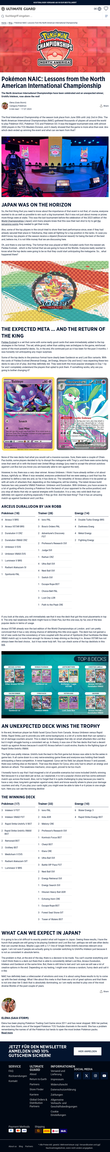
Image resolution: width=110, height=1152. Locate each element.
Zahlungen (57, 1094)
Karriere (34, 1094)
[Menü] (106, 16)
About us (13, 1146)
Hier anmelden (87, 1051)
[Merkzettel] (106, 8)
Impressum (57, 1079)
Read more (7, 1032)
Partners (34, 1084)
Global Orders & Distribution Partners (38, 1103)
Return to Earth (38, 1079)
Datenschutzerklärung (63, 1089)
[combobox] (51, 16)
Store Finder (37, 1089)
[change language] (97, 8)
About (33, 1074)
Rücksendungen (18, 1075)
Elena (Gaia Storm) (17, 102)
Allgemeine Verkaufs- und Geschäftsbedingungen (64, 1103)
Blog (21, 1146)
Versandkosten (86, 1145)
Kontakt (13, 1081)
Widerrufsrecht (59, 1084)
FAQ (11, 1070)
